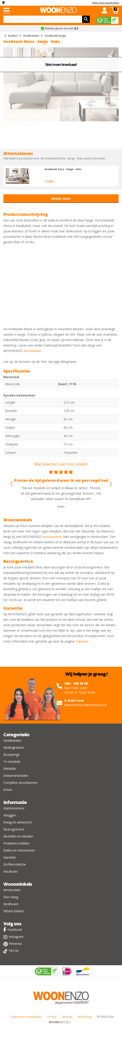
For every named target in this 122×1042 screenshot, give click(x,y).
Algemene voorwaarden (26, 1017)
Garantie (82, 641)
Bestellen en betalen (18, 836)
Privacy (51, 1017)
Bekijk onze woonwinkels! (105, 2)
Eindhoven (10, 904)
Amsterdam (12, 890)
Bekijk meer (61, 198)
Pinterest (15, 943)
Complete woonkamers (20, 782)
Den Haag (10, 897)
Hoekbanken (12, 740)
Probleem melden (16, 843)
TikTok (13, 950)
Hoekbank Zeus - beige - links (63, 169)
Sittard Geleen (13, 911)
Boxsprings (11, 754)
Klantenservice (14, 808)
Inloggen (9, 815)
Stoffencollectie (14, 864)
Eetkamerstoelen (15, 775)
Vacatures (10, 871)
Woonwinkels (17, 884)
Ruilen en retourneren (19, 850)
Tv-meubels (12, 761)
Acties (7, 789)
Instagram (16, 936)
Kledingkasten (13, 747)
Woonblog (85, 1017)
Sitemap (67, 1017)
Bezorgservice (13, 829)
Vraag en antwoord (17, 822)
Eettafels (9, 768)
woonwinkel (32, 351)
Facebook (14, 929)
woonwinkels (52, 536)
